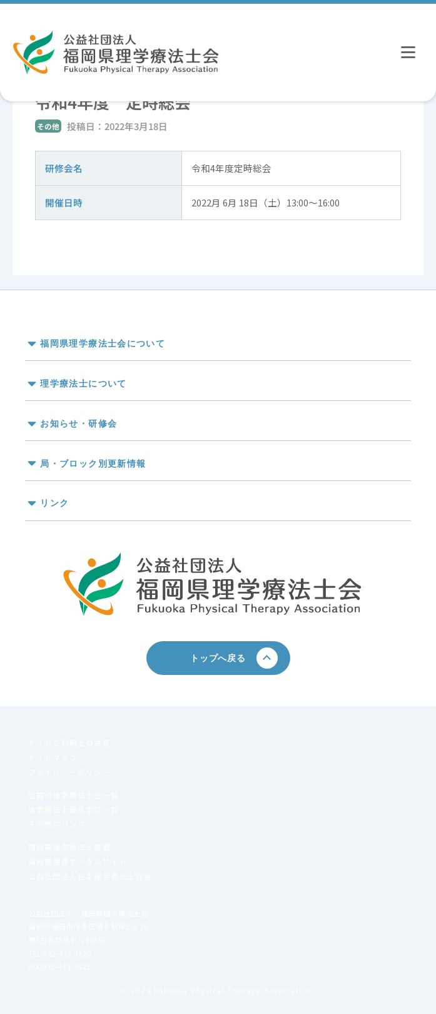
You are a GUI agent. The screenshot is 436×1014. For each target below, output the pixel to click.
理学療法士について (83, 383)
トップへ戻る (222, 658)
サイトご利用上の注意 (69, 742)
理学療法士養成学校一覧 (73, 809)
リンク (54, 503)
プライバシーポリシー (69, 771)
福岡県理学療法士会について (102, 344)
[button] (218, 341)
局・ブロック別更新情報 (93, 463)
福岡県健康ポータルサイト (77, 861)
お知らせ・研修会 (78, 423)
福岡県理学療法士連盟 (69, 846)
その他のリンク (57, 823)
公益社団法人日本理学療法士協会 (90, 876)
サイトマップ (53, 757)
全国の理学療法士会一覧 (73, 794)
